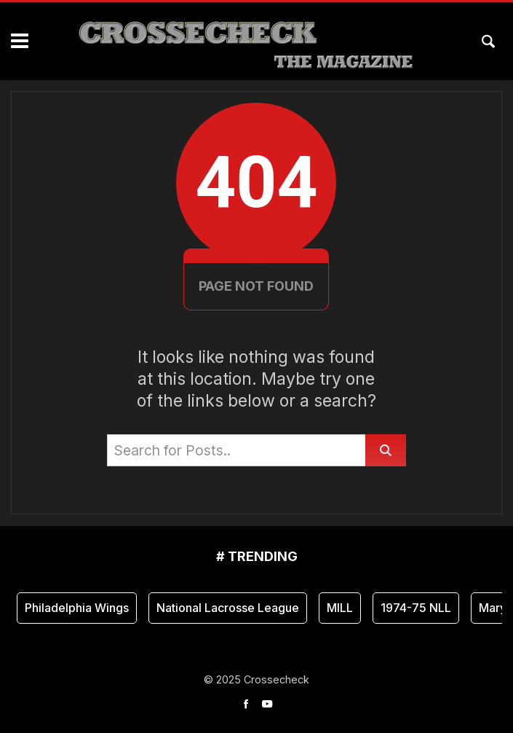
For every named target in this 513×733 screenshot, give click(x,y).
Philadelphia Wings (77, 607)
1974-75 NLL (416, 607)
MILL (340, 607)
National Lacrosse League (227, 607)
